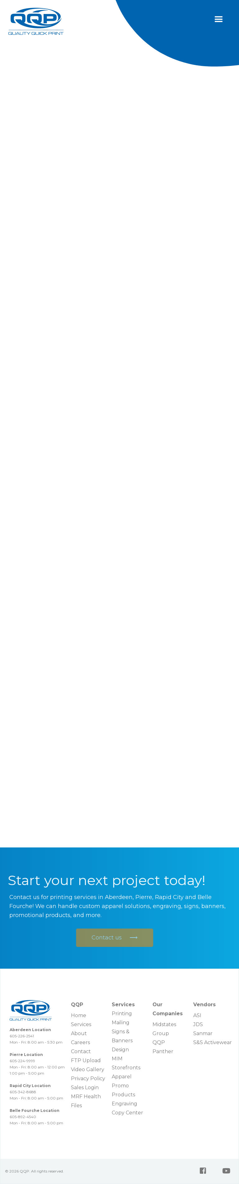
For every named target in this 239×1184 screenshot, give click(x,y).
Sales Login (85, 1087)
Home (78, 1015)
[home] (35, 21)
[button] (219, 19)
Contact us (113, 937)
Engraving (124, 1104)
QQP (158, 1042)
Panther (162, 1051)
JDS (198, 1024)
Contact (81, 1051)
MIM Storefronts (126, 1063)
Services (81, 1024)
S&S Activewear (212, 1042)
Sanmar (203, 1033)
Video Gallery (87, 1069)
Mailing (120, 1023)
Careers (80, 1042)
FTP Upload (86, 1060)
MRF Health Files (86, 1101)
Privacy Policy (88, 1078)
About (79, 1033)
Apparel (122, 1077)
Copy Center (127, 1113)
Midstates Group (164, 1028)
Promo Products (123, 1090)
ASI (197, 1015)
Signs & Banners (122, 1036)
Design (120, 1050)
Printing (122, 1013)
